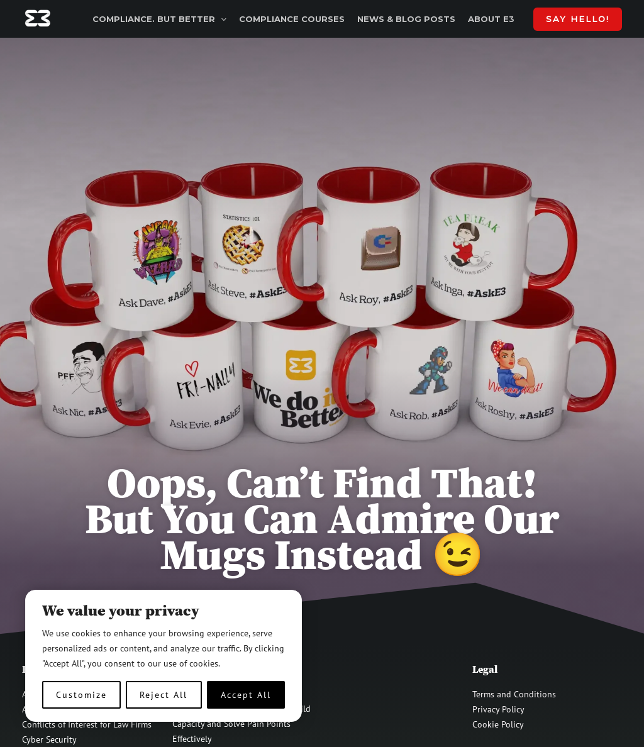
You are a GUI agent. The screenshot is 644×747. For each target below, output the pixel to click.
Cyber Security (49, 739)
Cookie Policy (498, 724)
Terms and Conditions (514, 694)
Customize (81, 694)
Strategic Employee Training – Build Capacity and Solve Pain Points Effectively (241, 723)
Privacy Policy (498, 709)
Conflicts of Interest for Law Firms (87, 724)
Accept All (246, 694)
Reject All (163, 694)
